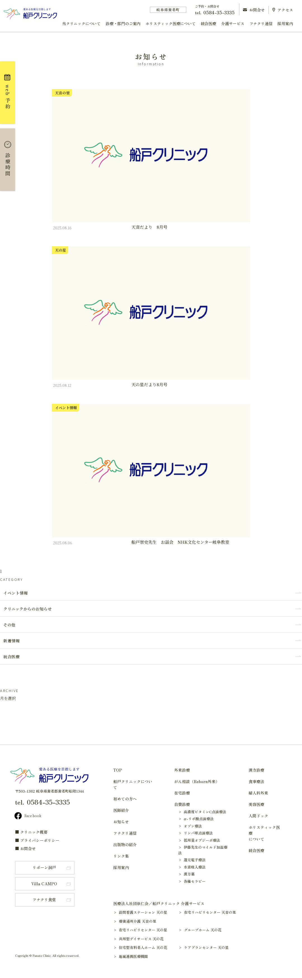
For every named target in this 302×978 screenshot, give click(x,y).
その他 (9, 625)
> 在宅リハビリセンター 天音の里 (210, 912)
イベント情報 (15, 593)
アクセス (282, 10)
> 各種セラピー (192, 881)
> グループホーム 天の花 (202, 929)
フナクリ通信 (261, 23)
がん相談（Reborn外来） (197, 781)
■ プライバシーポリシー (37, 840)
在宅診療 (182, 793)
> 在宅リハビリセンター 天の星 (143, 929)
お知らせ (121, 821)
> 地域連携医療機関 (133, 956)
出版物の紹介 (125, 844)
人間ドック (258, 816)
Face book (27, 816)
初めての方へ (125, 799)
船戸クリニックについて (132, 784)
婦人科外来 (258, 793)
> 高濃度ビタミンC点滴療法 (202, 811)
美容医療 (256, 804)
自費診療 (182, 804)
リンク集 (121, 856)
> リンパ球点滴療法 (195, 833)
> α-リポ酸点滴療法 (196, 818)
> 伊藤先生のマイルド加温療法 (202, 850)
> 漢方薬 (186, 874)
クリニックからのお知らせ (27, 609)
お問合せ (254, 10)
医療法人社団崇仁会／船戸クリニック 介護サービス (158, 903)
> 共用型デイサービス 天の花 (141, 938)
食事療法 (256, 781)
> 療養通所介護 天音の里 (137, 921)
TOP (117, 770)
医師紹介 (121, 810)
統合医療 (208, 23)
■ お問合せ (25, 848)
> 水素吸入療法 (192, 867)
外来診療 (182, 770)
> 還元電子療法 (192, 859)
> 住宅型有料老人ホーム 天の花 (143, 947)
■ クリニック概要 (31, 832)
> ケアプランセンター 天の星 (206, 947)
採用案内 (285, 23)
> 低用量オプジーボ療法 (199, 840)
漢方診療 (256, 770)
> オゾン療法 (190, 826)
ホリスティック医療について (170, 23)
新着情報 (11, 640)
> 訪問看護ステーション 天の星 (143, 912)
